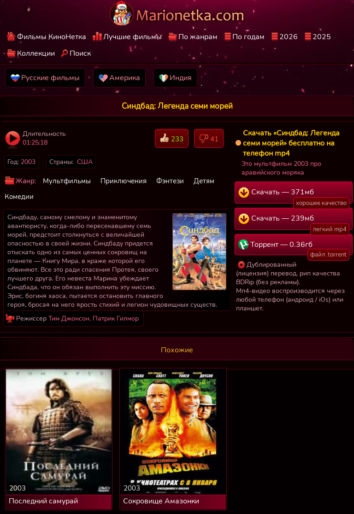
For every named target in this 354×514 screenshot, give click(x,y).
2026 (288, 37)
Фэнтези (170, 181)
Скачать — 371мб (293, 195)
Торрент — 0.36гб (293, 247)
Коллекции (36, 53)
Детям (204, 181)
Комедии (19, 196)
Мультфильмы (67, 181)
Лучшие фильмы (132, 37)
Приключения (123, 181)
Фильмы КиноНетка (51, 37)
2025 (322, 37)
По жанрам (198, 37)
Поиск (80, 53)
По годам (248, 37)
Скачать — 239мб (293, 221)
